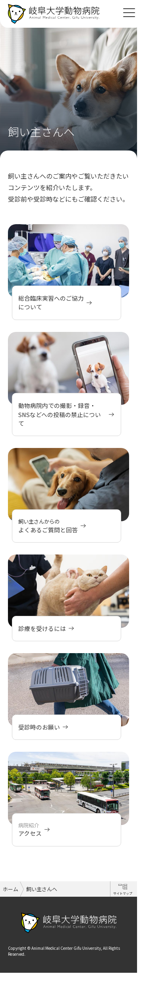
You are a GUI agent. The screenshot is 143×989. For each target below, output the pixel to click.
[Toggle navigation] (129, 12)
